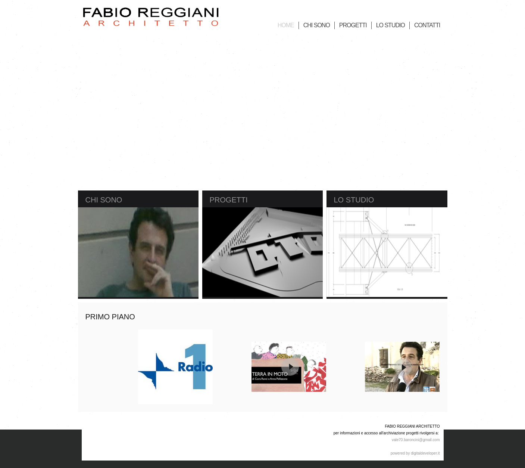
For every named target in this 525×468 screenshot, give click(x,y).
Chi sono (103, 200)
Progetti (229, 200)
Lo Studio (354, 200)
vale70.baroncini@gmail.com (416, 440)
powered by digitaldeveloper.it (415, 453)
